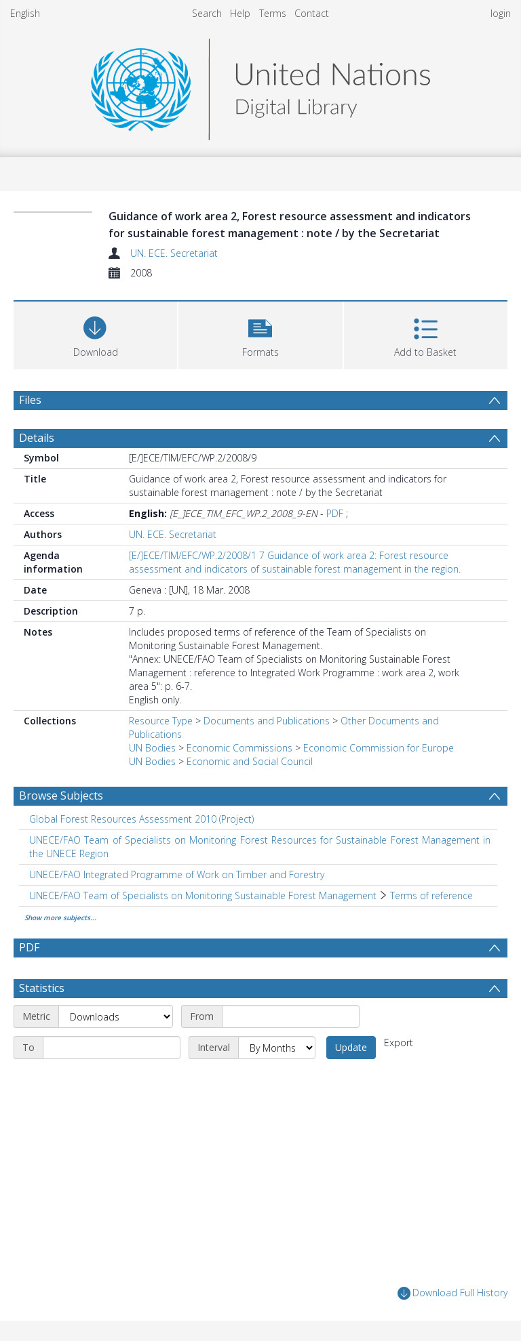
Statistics (41, 988)
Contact (311, 13)
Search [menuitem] (207, 13)
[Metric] (115, 1016)
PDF (334, 513)
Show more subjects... (60, 917)
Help (240, 13)
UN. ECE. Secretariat (174, 253)
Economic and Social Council (250, 761)
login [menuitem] (500, 13)
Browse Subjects (61, 795)
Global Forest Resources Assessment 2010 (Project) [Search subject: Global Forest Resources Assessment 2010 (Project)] (141, 818)
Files (30, 399)
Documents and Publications (267, 720)
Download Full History (452, 1293)
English (25, 13)
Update (351, 1047)
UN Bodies (152, 747)
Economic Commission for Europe (378, 747)
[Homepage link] (260, 86)
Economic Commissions (239, 747)
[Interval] (276, 1047)
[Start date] (291, 1016)
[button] (260, 334)
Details (36, 437)
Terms (272, 13)
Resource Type (161, 720)
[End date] (111, 1047)
